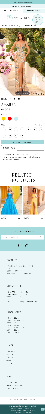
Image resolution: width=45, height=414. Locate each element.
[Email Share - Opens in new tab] (19, 99)
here (30, 412)
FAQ (8, 365)
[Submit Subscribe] (41, 237)
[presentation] (11, 200)
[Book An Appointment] (22, 6)
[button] (3, 18)
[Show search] (29, 18)
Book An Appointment (22, 142)
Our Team (10, 354)
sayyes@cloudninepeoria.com (18, 273)
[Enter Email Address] (22, 237)
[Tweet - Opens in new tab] (11, 99)
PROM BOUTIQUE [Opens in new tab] (34, 11)
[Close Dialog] (1, 409)
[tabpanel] (22, 62)
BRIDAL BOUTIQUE (11, 11)
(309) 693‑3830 (13, 271)
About (9, 360)
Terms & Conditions (14, 385)
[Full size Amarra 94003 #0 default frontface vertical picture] (22, 62)
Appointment (11, 351)
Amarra (14, 26)
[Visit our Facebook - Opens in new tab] (18, 245)
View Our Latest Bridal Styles (22, 2)
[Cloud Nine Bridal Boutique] (12, 18)
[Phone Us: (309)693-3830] (21, 18)
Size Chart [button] (39, 125)
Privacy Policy (12, 388)
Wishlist (9, 357)
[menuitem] (11, 11)
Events (9, 363)
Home (5, 26)
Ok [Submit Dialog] (43, 409)
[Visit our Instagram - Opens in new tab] (26, 245)
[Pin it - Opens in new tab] (15, 99)
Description (9, 148)
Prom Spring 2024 (30, 26)
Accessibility (11, 382)
